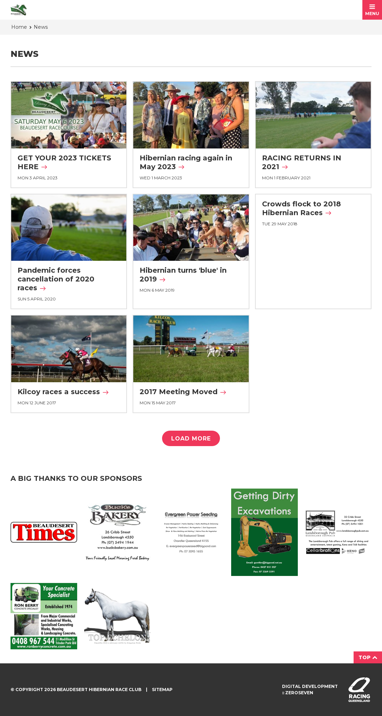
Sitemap (162, 689)
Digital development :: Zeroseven (310, 689)
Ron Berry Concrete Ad (44, 616)
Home (19, 27)
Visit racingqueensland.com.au (359, 689)
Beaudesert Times (44, 532)
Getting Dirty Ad (264, 532)
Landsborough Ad (338, 532)
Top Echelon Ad (117, 616)
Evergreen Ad (191, 532)
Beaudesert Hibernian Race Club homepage (19, 10)
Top (367, 657)
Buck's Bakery (117, 532)
